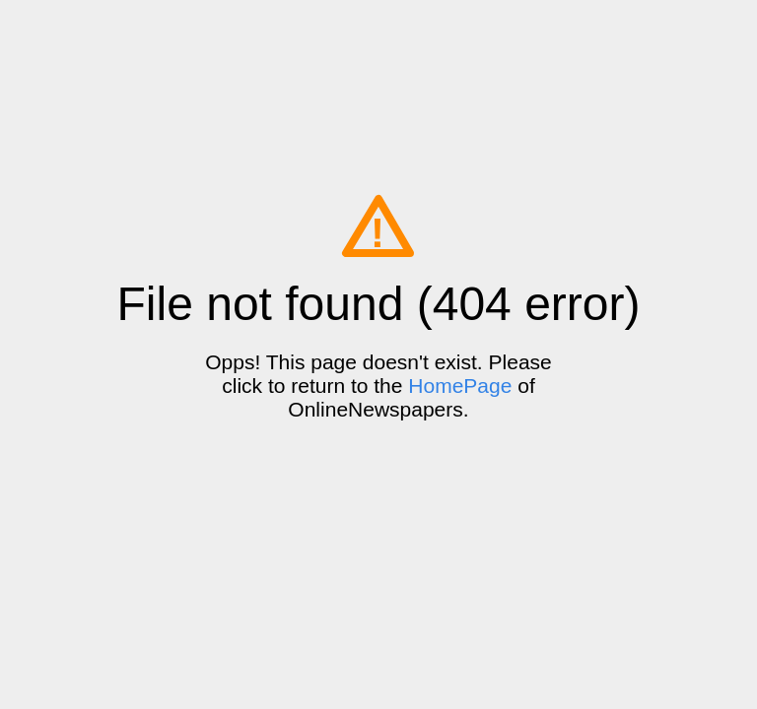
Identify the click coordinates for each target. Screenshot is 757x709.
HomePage (460, 385)
